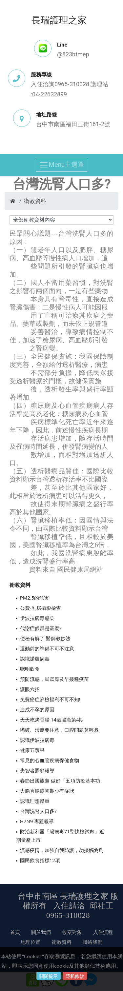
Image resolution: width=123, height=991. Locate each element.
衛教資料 (35, 201)
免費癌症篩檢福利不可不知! (50, 699)
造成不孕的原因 (37, 709)
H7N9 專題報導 (37, 821)
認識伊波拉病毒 (37, 740)
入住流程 (103, 932)
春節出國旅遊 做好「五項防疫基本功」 (62, 780)
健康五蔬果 (32, 750)
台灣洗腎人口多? (38, 811)
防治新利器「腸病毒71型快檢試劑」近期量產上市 (60, 835)
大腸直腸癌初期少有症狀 (47, 790)
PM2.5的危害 (34, 597)
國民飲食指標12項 (40, 860)
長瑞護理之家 (59, 19)
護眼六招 (30, 689)
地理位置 (30, 942)
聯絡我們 (92, 942)
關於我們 (41, 932)
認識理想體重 (35, 801)
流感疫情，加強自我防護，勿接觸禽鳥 (62, 850)
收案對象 (72, 932)
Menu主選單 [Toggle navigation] (61, 165)
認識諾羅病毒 (35, 658)
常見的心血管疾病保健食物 (49, 760)
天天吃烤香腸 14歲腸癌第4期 (52, 719)
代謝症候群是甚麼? (40, 628)
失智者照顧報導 (37, 770)
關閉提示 (48, 976)
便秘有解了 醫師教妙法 (45, 638)
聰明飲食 (30, 668)
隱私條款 (75, 976)
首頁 (15, 932)
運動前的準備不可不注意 (47, 648)
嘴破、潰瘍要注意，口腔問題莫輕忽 (59, 729)
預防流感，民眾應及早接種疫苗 (54, 679)
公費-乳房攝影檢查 (40, 608)
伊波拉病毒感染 (37, 618)
